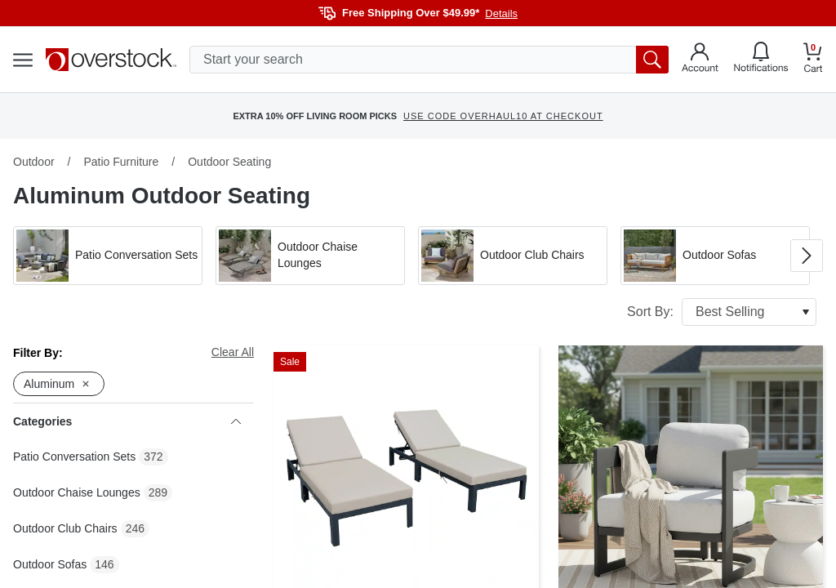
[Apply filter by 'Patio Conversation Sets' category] (107, 255)
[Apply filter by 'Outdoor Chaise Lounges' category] (310, 255)
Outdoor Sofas (50, 564)
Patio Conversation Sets (74, 456)
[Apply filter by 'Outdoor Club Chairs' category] (512, 255)
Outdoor (34, 161)
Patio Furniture (120, 161)
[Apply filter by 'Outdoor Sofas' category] (715, 255)
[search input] (429, 60)
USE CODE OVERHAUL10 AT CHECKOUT (503, 116)
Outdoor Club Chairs (65, 528)
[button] (107, 255)
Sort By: (721, 312)
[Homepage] (111, 59)
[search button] (652, 60)
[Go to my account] (700, 59)
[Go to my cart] (813, 60)
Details (501, 13)
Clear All (232, 352)
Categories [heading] (127, 421)
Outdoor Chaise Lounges (76, 492)
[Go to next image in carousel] (806, 255)
